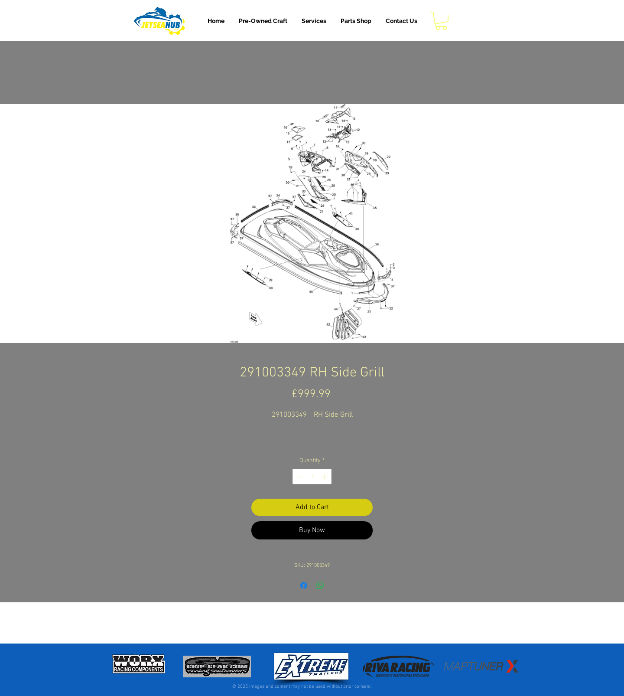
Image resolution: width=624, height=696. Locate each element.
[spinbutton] (312, 476)
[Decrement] (298, 476)
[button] (314, 21)
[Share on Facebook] (304, 585)
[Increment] (325, 476)
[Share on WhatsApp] (320, 585)
